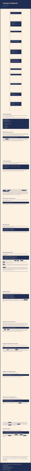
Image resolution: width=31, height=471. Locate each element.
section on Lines (16, 299)
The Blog (4, 6)
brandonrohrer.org (15, 463)
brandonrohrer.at (20, 463)
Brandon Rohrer (6, 5)
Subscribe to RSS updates (5, 464)
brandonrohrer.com (9, 463)
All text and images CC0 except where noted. (8, 466)
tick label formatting (11, 134)
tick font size (15, 134)
